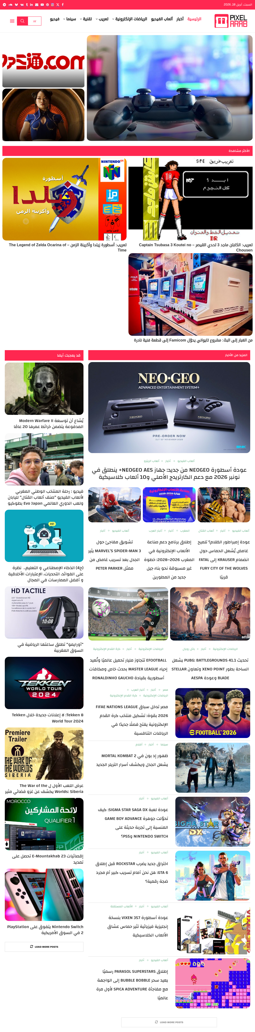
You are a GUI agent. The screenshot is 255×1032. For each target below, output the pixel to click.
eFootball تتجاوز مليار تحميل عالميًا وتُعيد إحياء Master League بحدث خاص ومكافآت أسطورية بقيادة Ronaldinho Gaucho (128, 669)
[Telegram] (4, 4)
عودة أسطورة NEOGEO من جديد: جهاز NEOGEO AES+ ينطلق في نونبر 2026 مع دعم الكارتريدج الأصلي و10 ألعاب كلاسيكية (169, 473)
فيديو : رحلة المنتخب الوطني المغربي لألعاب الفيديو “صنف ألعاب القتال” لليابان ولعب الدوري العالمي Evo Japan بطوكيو (45, 497)
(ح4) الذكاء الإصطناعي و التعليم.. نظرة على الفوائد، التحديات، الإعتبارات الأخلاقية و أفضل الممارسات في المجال (45, 574)
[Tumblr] (27, 4)
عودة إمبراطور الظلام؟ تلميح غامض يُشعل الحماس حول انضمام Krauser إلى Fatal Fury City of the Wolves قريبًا (224, 559)
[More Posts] (169, 1022)
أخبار (180, 19)
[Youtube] (42, 4)
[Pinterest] (47, 4)
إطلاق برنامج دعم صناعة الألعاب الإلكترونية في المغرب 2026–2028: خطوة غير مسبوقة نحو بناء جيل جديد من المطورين (169, 559)
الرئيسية (194, 19)
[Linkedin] (31, 4)
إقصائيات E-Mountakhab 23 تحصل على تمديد (47, 859)
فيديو (55, 19)
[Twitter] (57, 4)
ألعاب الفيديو (162, 19)
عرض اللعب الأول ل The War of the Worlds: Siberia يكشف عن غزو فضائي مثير (44, 789)
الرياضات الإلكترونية (131, 19)
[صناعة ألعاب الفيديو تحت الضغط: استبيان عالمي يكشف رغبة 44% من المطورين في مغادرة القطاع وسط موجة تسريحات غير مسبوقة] (170, 88)
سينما (71, 19)
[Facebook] (62, 4)
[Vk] (22, 4)
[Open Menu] (12, 21)
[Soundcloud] (10, 4)
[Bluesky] (16, 4)
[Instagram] (52, 4)
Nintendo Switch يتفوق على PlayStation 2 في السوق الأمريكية (45, 930)
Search (22, 21)
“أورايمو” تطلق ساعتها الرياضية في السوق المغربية (50, 647)
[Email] (36, 4)
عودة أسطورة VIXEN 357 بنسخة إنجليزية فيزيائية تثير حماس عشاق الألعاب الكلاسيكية (137, 926)
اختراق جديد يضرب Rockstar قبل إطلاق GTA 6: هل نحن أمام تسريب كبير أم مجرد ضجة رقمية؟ (131, 872)
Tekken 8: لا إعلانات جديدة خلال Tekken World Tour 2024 (47, 718)
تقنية (87, 19)
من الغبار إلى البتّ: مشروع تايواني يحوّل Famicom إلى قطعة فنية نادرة (193, 340)
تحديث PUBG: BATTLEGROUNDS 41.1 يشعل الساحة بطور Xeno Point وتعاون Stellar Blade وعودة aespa (210, 669)
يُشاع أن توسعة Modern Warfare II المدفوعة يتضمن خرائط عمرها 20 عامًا (48, 424)
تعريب (103, 19)
